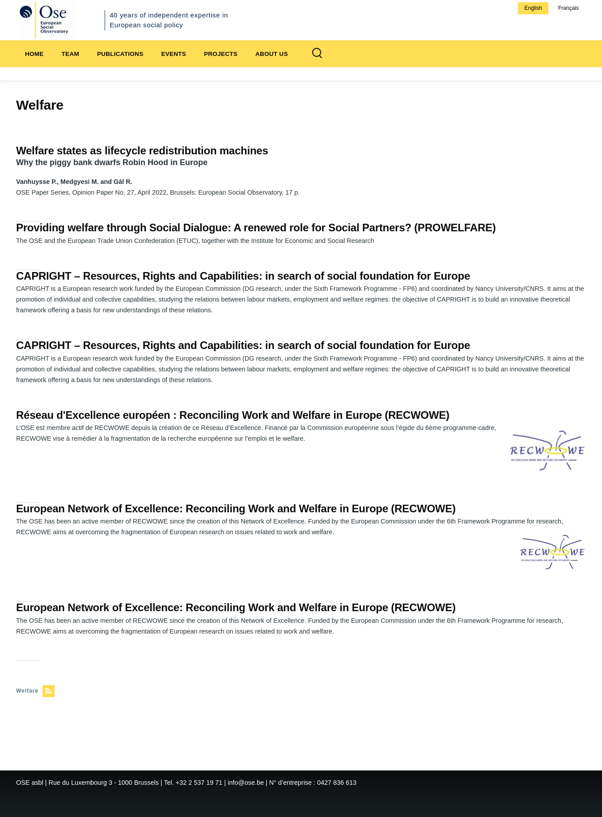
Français (568, 8)
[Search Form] (317, 53)
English (533, 8)
